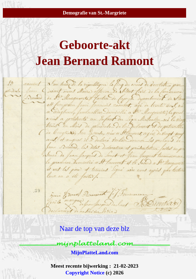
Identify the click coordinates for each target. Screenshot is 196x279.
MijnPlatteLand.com (94, 252)
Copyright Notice (84, 272)
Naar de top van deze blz (95, 228)
